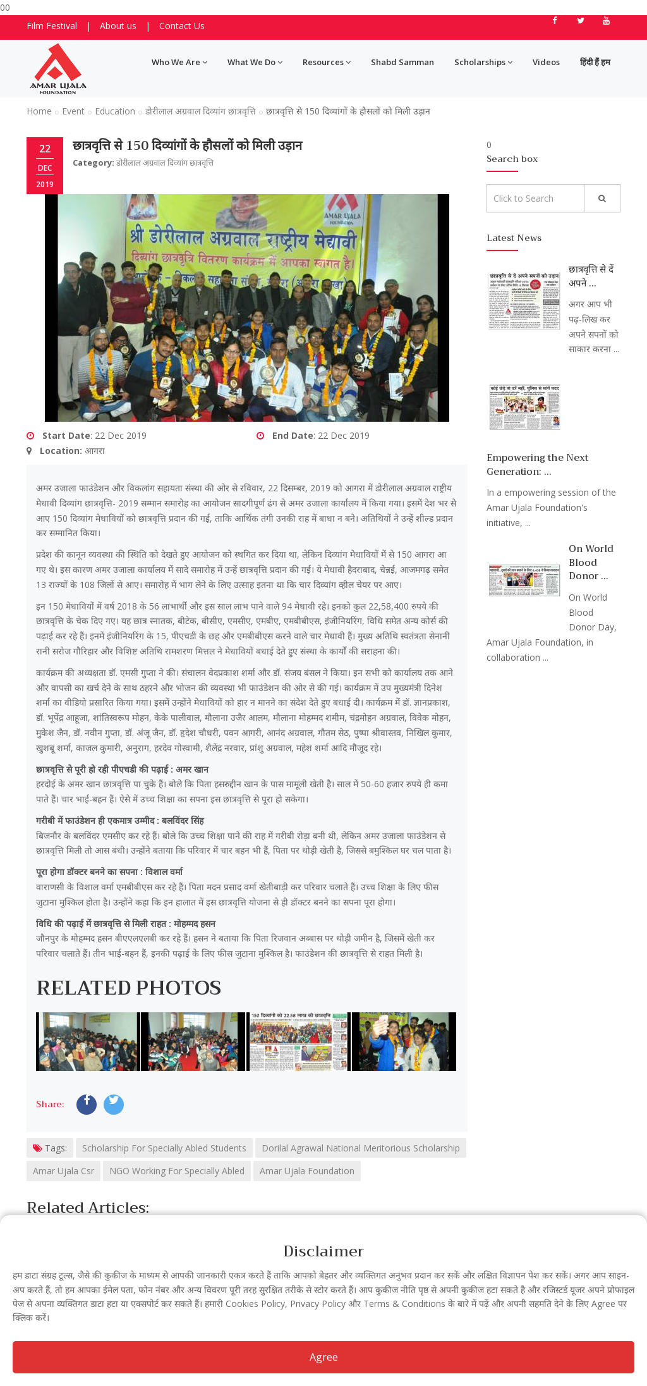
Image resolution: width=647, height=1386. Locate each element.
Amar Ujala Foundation (307, 1171)
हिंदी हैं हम (595, 62)
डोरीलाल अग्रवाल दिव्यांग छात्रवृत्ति (200, 111)
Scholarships (483, 62)
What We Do (254, 62)
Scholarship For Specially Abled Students (164, 1148)
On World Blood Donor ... (591, 562)
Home (39, 111)
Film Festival (52, 26)
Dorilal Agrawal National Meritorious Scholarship (361, 1148)
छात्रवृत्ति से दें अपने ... (591, 276)
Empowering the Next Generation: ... (537, 464)
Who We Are (179, 62)
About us (118, 26)
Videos (546, 62)
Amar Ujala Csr (63, 1171)
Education (115, 111)
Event (73, 111)
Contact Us (182, 26)
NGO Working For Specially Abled (177, 1171)
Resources (327, 62)
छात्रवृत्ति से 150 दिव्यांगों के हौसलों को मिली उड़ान (187, 146)
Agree (324, 1357)
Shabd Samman (402, 62)
